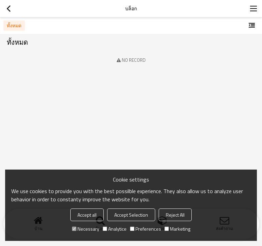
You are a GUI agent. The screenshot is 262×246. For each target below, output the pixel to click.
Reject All (175, 214)
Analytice (115, 228)
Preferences (145, 228)
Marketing (177, 228)
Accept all (87, 214)
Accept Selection (131, 214)
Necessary (85, 228)
